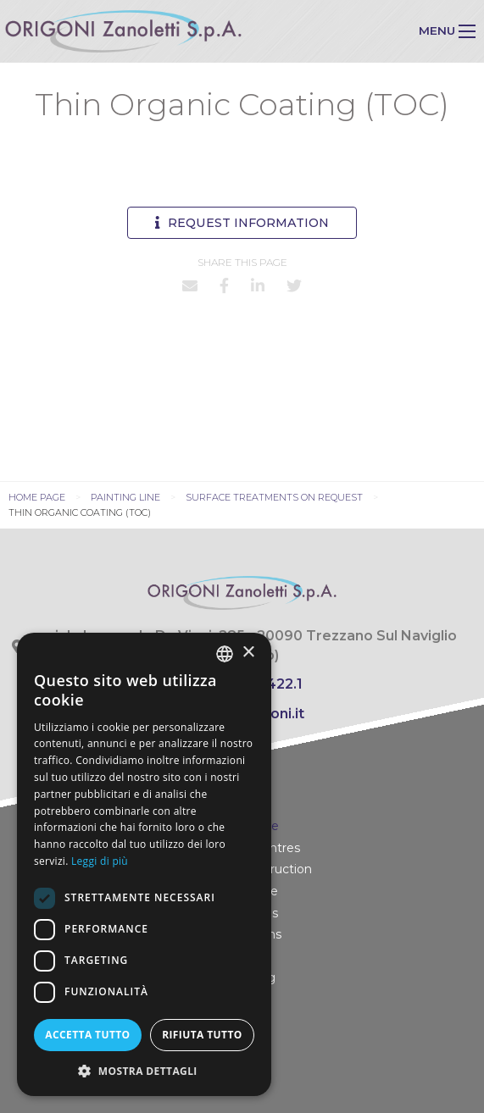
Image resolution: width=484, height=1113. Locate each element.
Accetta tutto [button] (87, 1034)
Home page (36, 497)
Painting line (125, 497)
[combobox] (224, 653)
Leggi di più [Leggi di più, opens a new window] (99, 861)
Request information (242, 222)
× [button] (248, 652)
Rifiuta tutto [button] (202, 1034)
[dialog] (144, 864)
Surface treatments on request (274, 497)
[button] (144, 1070)
